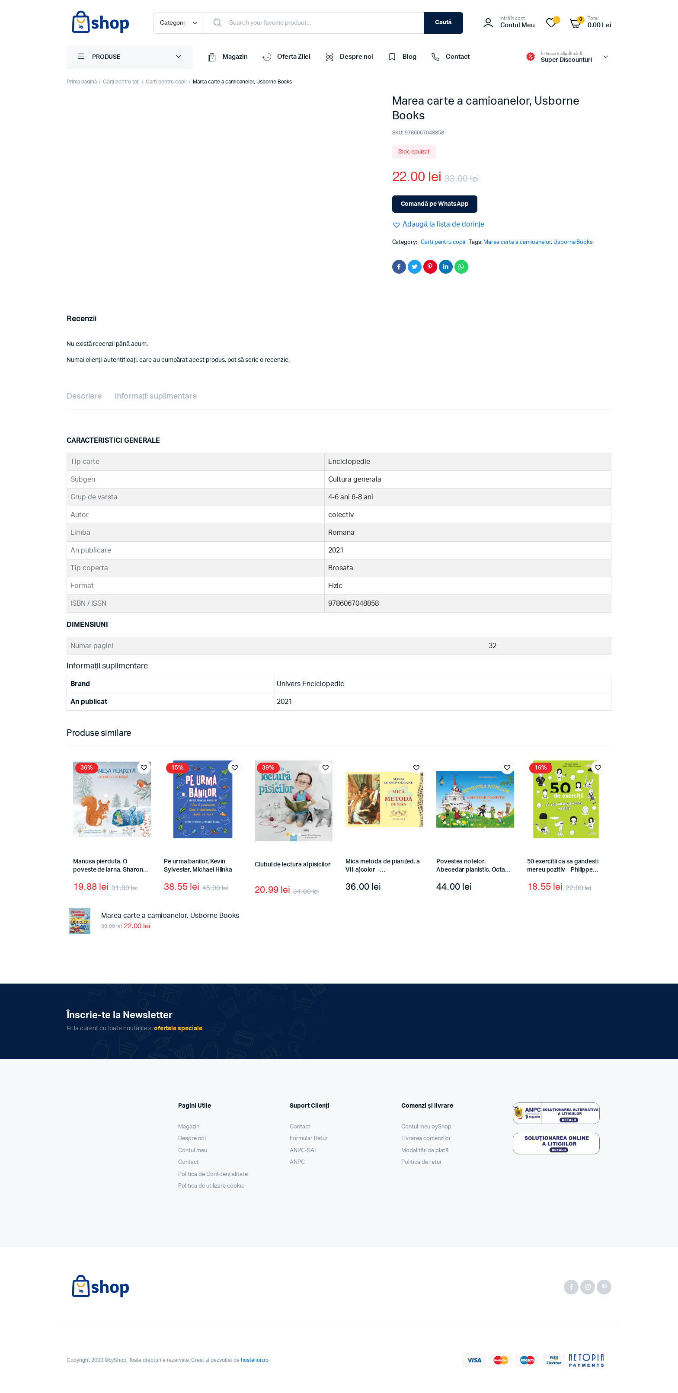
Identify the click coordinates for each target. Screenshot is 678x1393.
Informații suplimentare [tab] (156, 396)
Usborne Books (573, 242)
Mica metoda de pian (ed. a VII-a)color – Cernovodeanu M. (382, 870)
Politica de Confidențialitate (213, 1174)
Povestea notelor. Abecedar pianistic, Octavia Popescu (474, 870)
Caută (443, 22)
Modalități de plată (425, 1150)
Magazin (227, 57)
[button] (438, 224)
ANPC (297, 1162)
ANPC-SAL (303, 1150)
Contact (449, 57)
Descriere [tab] (84, 396)
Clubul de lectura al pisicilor (293, 865)
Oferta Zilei (286, 57)
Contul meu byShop (426, 1127)
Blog (401, 57)
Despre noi (348, 57)
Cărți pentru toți (121, 81)
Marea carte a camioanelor (516, 242)
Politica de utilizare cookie (211, 1186)
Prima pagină (82, 81)
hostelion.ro (255, 1360)
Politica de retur (421, 1162)
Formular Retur (309, 1138)
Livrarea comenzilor (426, 1138)
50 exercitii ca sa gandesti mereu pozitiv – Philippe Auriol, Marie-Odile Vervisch (565, 870)
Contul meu (192, 1150)
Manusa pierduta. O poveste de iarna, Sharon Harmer (108, 870)
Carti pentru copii (166, 81)
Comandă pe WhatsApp (435, 204)
